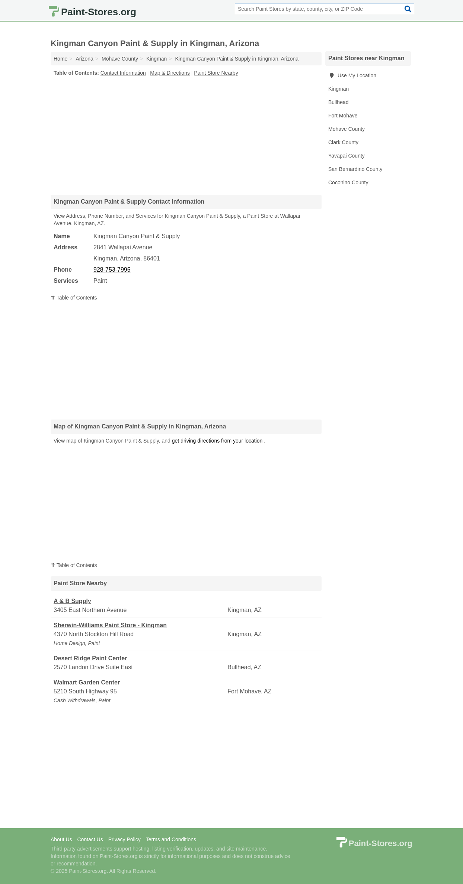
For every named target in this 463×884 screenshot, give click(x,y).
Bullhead (338, 102)
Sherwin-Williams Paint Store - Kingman (110, 625)
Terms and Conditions (171, 839)
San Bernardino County (355, 169)
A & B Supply (72, 601)
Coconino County (348, 182)
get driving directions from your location (217, 441)
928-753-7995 (112, 269)
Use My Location (352, 75)
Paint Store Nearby (216, 73)
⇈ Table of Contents (74, 298)
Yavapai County (346, 156)
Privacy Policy (124, 839)
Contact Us (90, 839)
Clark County (343, 142)
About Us (61, 839)
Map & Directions (170, 73)
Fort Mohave (343, 116)
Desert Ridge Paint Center (90, 658)
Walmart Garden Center (87, 682)
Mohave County (346, 129)
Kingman (338, 89)
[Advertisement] (186, 135)
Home (60, 59)
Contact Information (123, 73)
